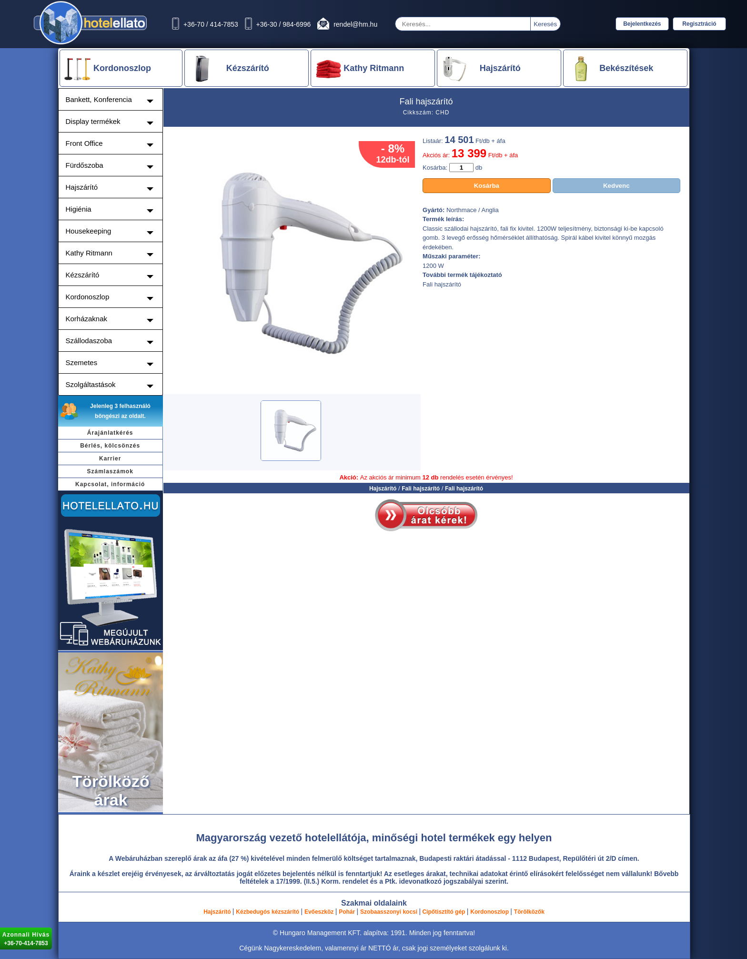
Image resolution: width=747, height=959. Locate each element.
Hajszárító (382, 488)
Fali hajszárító (421, 488)
